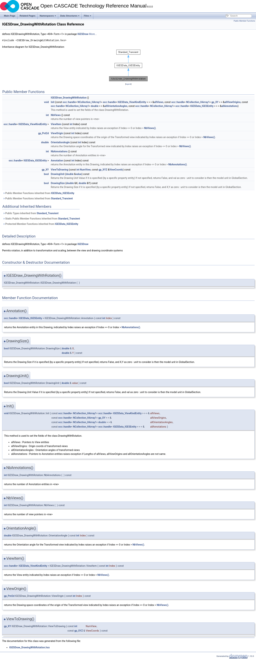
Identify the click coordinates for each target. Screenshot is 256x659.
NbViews (56, 115)
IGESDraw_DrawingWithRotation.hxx (29, 647)
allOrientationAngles (116, 106)
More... (93, 34)
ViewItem (56, 124)
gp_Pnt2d (43, 133)
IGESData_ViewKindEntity (132, 102)
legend (128, 84)
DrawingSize (58, 183)
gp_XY (214, 102)
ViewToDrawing (59, 169)
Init (52, 102)
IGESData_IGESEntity (202, 106)
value (79, 174)
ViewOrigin (57, 133)
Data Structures (70, 15)
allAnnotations (230, 106)
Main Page (9, 15)
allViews (158, 102)
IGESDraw (82, 34)
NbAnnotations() (177, 164)
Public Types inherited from (30, 213)
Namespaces (48, 15)
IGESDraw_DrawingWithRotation (69, 97)
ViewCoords (116, 169)
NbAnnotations (59, 151)
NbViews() (150, 128)
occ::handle (69, 102)
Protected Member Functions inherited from (40, 224)
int (47, 115)
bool (46, 174)
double (94, 106)
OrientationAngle (60, 142)
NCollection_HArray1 (89, 102)
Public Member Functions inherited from (38, 193)
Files (87, 15)
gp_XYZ (103, 169)
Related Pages (27, 15)
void (46, 102)
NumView (85, 169)
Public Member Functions (244, 21)
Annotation (57, 160)
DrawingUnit (58, 174)
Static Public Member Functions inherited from (41, 218)
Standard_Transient (62, 198)
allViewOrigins (233, 102)
